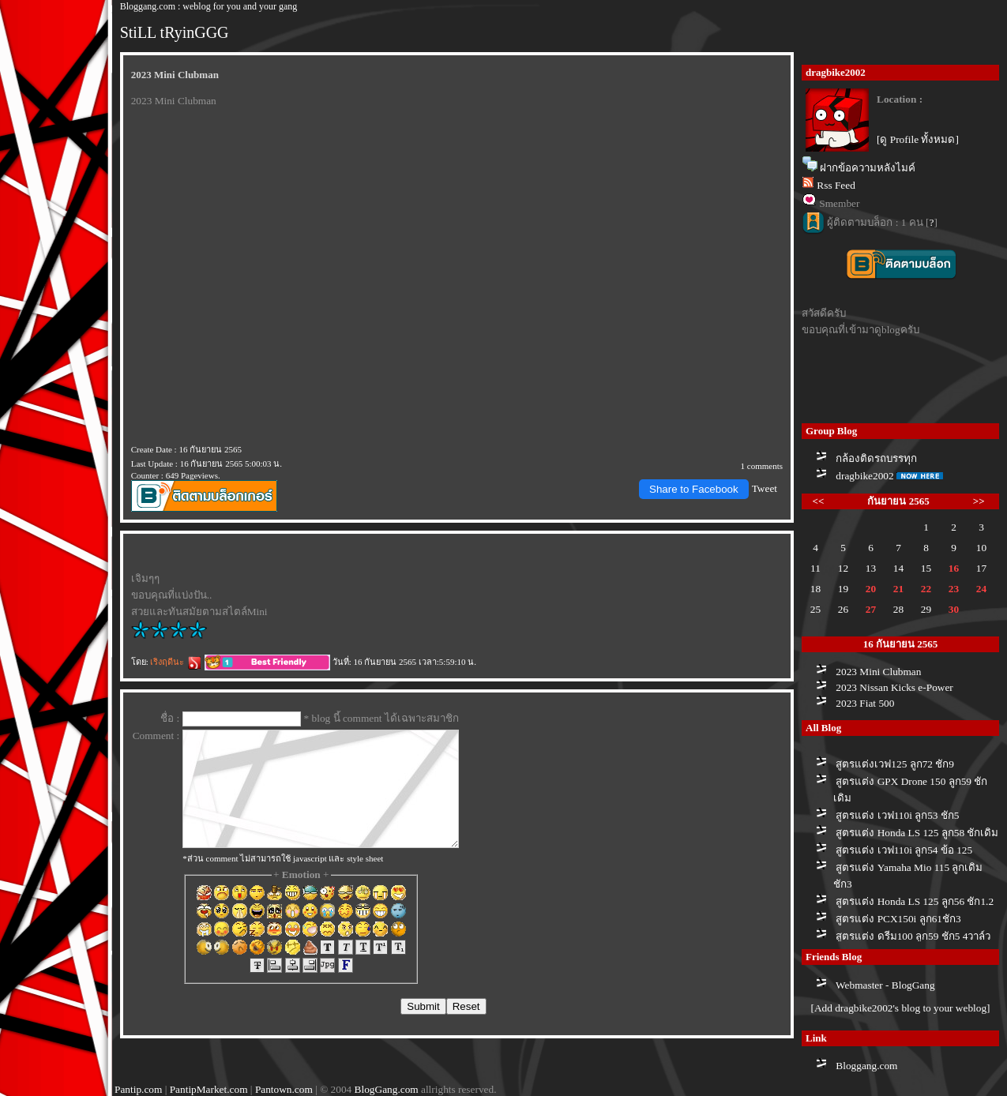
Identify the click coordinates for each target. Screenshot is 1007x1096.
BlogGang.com (387, 1089)
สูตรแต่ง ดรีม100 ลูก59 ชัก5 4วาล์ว (913, 936)
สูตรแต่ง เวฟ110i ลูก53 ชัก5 (897, 815)
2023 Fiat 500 (865, 703)
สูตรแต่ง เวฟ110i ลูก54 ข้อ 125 (904, 850)
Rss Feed (836, 185)
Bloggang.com (866, 1066)
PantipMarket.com (209, 1089)
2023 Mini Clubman (878, 671)
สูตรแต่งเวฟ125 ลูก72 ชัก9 (895, 764)
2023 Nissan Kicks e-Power (894, 687)
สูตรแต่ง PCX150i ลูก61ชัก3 (898, 919)
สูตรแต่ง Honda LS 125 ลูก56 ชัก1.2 (915, 901)
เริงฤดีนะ (176, 661)
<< (819, 501)
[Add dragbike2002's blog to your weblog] (900, 1008)
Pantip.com (138, 1089)
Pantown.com (284, 1089)
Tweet (764, 488)
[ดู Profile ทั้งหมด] (918, 139)
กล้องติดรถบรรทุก (876, 458)
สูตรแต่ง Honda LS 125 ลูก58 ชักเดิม (917, 833)
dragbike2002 (864, 476)
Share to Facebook (693, 489)
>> (979, 501)
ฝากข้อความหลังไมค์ (867, 168)
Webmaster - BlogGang (885, 985)
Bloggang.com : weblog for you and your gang (209, 6)
